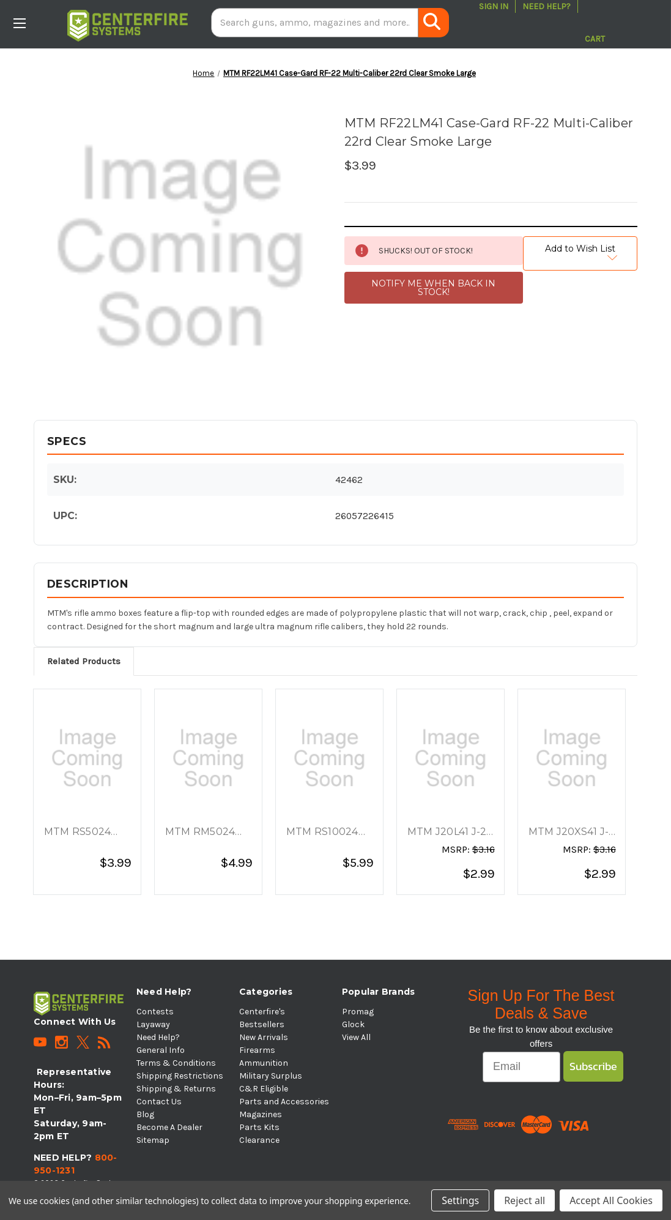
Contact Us (159, 1101)
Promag (358, 1011)
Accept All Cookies (611, 1200)
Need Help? (546, 6)
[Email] (521, 1067)
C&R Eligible (263, 1088)
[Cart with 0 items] (595, 22)
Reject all (524, 1200)
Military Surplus (270, 1076)
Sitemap (152, 1140)
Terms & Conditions (176, 1063)
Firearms (257, 1050)
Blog (145, 1114)
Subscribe (593, 1066)
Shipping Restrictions (179, 1076)
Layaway (153, 1024)
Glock (353, 1024)
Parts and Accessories (284, 1101)
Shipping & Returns (176, 1088)
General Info (160, 1050)
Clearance (259, 1140)
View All (356, 1037)
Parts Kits (259, 1127)
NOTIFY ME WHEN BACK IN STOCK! (433, 288)
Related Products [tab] (83, 661)
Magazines (260, 1114)
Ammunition (263, 1063)
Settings (460, 1200)
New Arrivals (263, 1037)
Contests (155, 1011)
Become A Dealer (169, 1127)
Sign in (493, 6)
